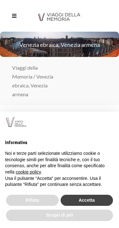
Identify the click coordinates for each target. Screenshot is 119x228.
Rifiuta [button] (32, 200)
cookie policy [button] (28, 171)
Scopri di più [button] (59, 215)
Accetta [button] (87, 200)
